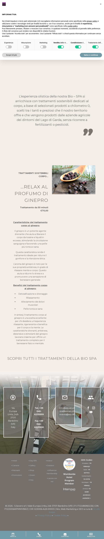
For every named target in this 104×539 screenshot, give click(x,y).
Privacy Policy (44, 515)
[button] (101, 4)
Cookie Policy (60, 515)
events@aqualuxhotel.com (73, 414)
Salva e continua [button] (91, 55)
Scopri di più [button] (11, 55)
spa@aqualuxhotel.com (71, 411)
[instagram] (93, 408)
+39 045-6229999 (39, 411)
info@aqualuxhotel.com (71, 408)
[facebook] (88, 408)
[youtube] (91, 412)
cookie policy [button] (72, 26)
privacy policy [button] (92, 21)
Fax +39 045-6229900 (39, 424)
